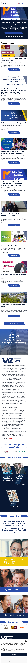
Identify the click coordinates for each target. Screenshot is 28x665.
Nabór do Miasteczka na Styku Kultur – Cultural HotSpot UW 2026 (12, 245)
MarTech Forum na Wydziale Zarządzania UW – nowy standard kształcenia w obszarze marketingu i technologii (13, 183)
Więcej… (11, 438)
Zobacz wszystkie (14, 323)
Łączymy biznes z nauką (13, 559)
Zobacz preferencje (14, 662)
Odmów (14, 658)
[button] (26, 640)
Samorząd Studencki (14, 615)
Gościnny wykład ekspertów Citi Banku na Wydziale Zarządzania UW (13, 214)
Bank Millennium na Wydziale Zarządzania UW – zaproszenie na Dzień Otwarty (13, 275)
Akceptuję (14, 654)
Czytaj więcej (14, 69)
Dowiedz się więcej (13, 32)
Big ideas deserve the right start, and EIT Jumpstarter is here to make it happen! (13, 152)
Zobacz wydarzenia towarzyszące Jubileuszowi (14, 347)
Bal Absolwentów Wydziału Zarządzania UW (14, 123)
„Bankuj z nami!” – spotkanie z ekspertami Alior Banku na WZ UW (13, 59)
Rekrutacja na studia (14, 589)
